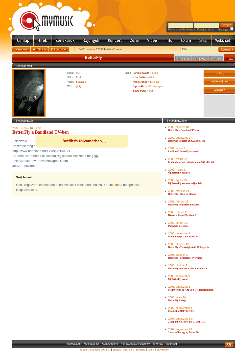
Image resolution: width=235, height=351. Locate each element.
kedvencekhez (219, 81)
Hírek (42, 40)
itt (36, 190)
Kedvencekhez (21, 49)
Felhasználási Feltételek (135, 343)
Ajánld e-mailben (58, 49)
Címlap (23, 40)
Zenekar (183, 59)
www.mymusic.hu (42, 16)
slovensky (163, 349)
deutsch (106, 349)
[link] (78, 86)
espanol (117, 349)
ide (117, 185)
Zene (134, 40)
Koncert (115, 40)
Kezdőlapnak (39, 49)
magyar (83, 349)
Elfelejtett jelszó (205, 29)
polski (150, 349)
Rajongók (91, 40)
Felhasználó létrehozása (181, 29)
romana (140, 349)
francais (129, 349)
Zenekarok (65, 40)
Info (169, 40)
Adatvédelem (110, 343)
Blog (229, 58)
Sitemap (158, 343)
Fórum (186, 40)
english (94, 349)
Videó (152, 40)
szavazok (219, 89)
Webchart (223, 40)
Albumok (200, 59)
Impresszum (73, 343)
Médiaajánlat (91, 343)
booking (219, 73)
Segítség (171, 343)
